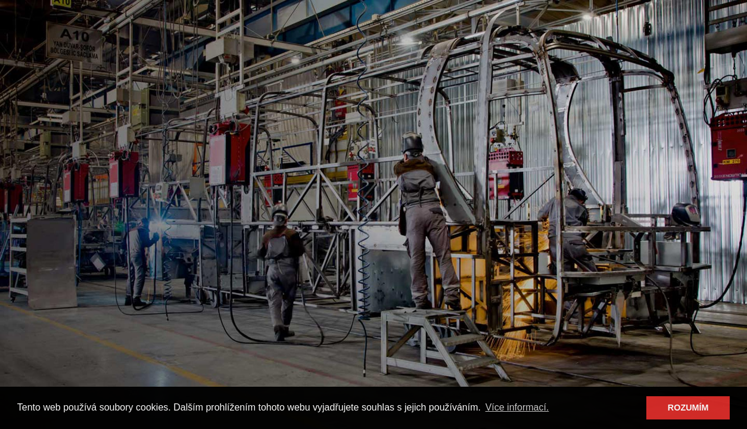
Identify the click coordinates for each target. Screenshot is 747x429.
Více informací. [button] (517, 407)
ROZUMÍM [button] (688, 407)
